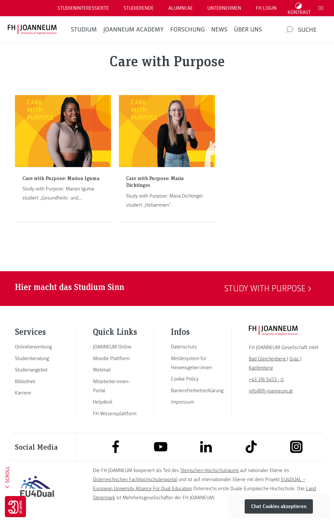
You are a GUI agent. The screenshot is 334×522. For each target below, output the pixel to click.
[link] (37, 346)
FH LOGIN (266, 8)
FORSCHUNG (187, 29)
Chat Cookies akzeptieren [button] (278, 506)
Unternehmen (224, 8)
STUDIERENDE (138, 8)
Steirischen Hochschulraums (209, 470)
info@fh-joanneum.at (271, 391)
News (219, 29)
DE (321, 8)
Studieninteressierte (83, 8)
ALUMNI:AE (180, 8)
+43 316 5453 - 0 (266, 379)
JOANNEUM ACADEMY (133, 29)
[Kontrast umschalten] (299, 8)
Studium (84, 29)
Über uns (248, 29)
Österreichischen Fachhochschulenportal (135, 479)
